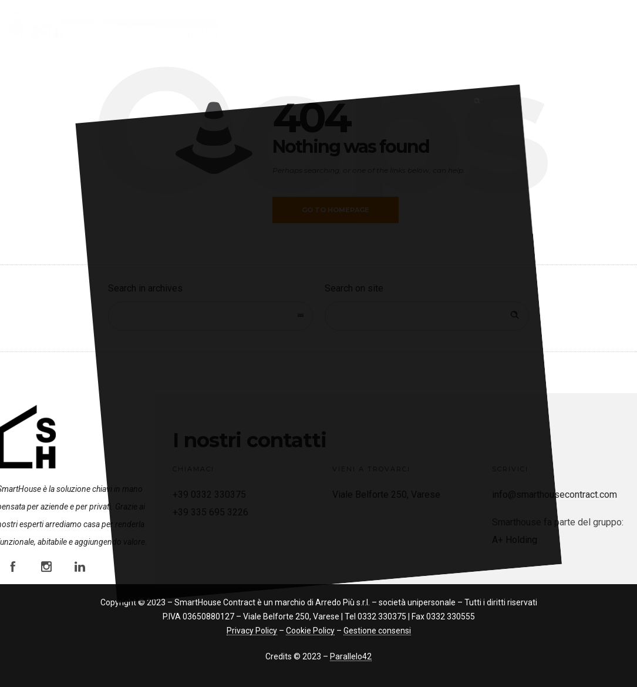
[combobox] (210, 316)
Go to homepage (335, 210)
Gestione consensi (377, 630)
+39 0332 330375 (209, 494)
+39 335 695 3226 (210, 512)
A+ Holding (514, 539)
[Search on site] (427, 316)
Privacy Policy (252, 630)
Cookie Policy (310, 630)
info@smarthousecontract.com (554, 494)
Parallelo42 (351, 656)
